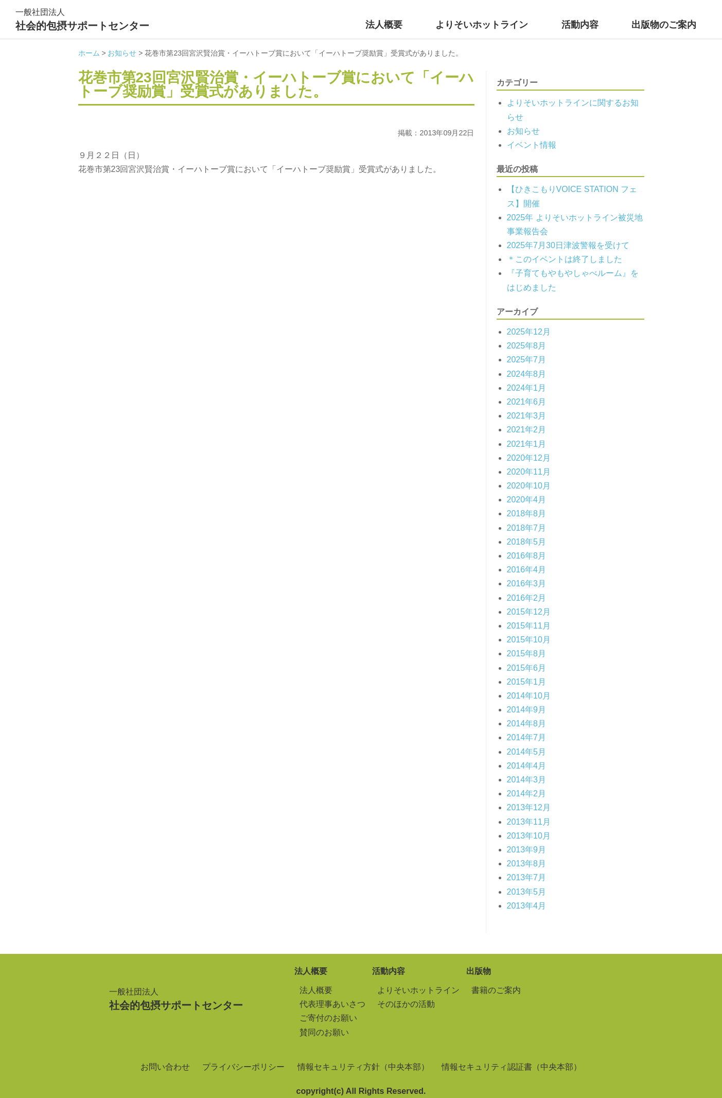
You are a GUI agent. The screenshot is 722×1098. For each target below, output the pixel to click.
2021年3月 (527, 415)
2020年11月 (529, 471)
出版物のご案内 (663, 25)
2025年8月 (527, 345)
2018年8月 (527, 513)
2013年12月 (529, 807)
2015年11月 (529, 625)
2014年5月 (527, 751)
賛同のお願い (324, 1032)
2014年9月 (527, 709)
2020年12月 (529, 458)
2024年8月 (527, 374)
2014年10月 (529, 695)
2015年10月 (529, 639)
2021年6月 (527, 401)
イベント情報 (531, 145)
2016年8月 (527, 555)
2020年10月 (529, 485)
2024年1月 (527, 388)
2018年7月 (527, 528)
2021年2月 (527, 429)
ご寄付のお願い (328, 1018)
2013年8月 (527, 863)
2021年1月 (527, 444)
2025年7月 (527, 359)
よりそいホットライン (481, 25)
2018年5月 (527, 541)
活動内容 (579, 25)
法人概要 (383, 25)
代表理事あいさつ (332, 1004)
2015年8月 (527, 653)
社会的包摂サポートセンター (82, 18)
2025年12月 (529, 331)
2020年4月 (527, 499)
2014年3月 (527, 779)
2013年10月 (529, 835)
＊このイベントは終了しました (564, 259)
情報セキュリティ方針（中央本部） (363, 1066)
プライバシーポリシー (243, 1066)
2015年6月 (527, 668)
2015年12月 (529, 611)
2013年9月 (527, 849)
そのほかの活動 (406, 1004)
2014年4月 (527, 765)
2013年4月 (527, 905)
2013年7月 (527, 877)
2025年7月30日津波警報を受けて (568, 245)
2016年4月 (527, 569)
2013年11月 (529, 821)
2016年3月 (527, 583)
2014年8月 (527, 723)
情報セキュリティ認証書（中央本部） (512, 1066)
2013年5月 (527, 891)
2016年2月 (527, 598)
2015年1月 (527, 681)
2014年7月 (527, 737)
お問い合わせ (165, 1066)
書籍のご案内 (496, 990)
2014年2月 (527, 793)
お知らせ (523, 131)
